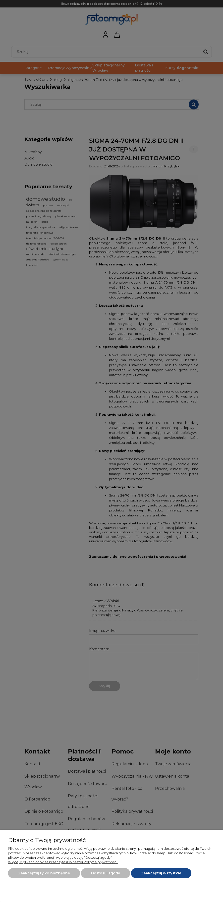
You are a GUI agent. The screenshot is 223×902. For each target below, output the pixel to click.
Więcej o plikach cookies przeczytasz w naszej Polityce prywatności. (63, 862)
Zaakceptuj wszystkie (161, 873)
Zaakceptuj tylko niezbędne (44, 873)
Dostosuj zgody (105, 873)
